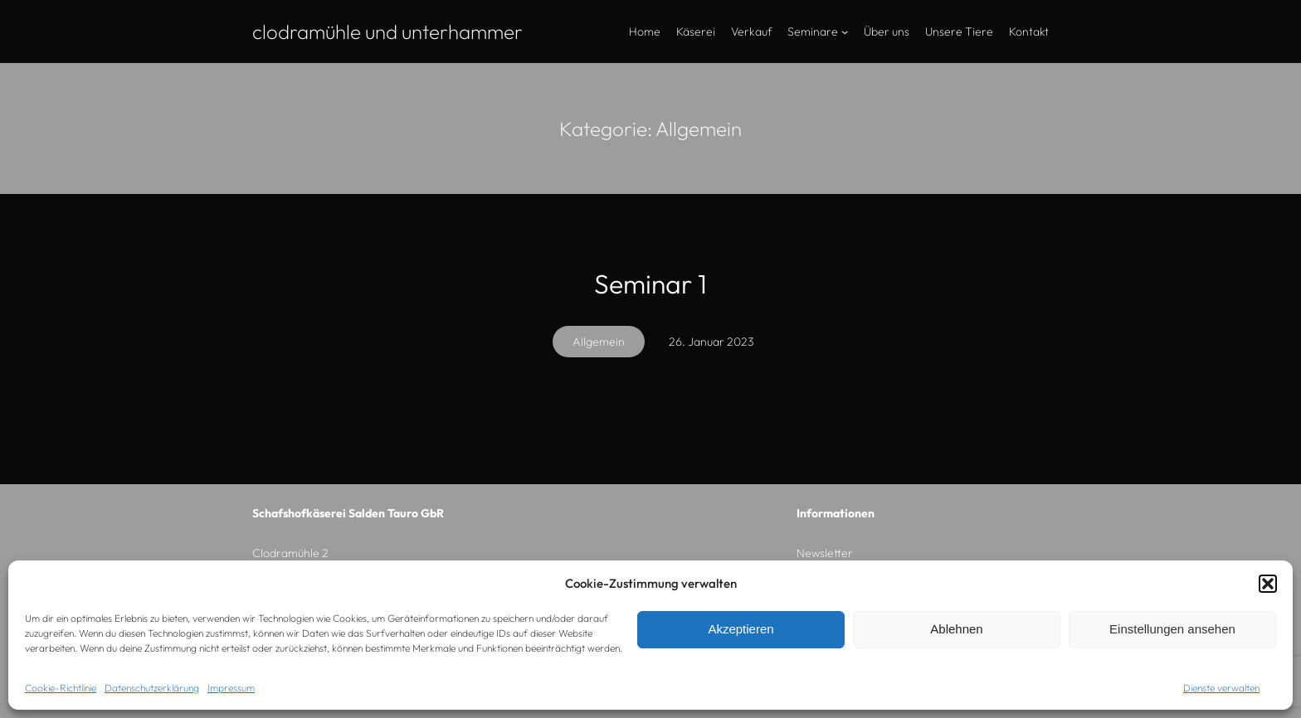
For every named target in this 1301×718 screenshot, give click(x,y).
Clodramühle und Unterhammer (387, 31)
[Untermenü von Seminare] (844, 31)
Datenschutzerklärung (152, 688)
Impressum (231, 688)
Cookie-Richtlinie (60, 688)
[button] (1268, 583)
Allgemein (599, 341)
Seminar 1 (650, 283)
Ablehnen (956, 629)
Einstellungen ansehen (1172, 629)
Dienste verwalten (1221, 688)
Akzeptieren (740, 629)
